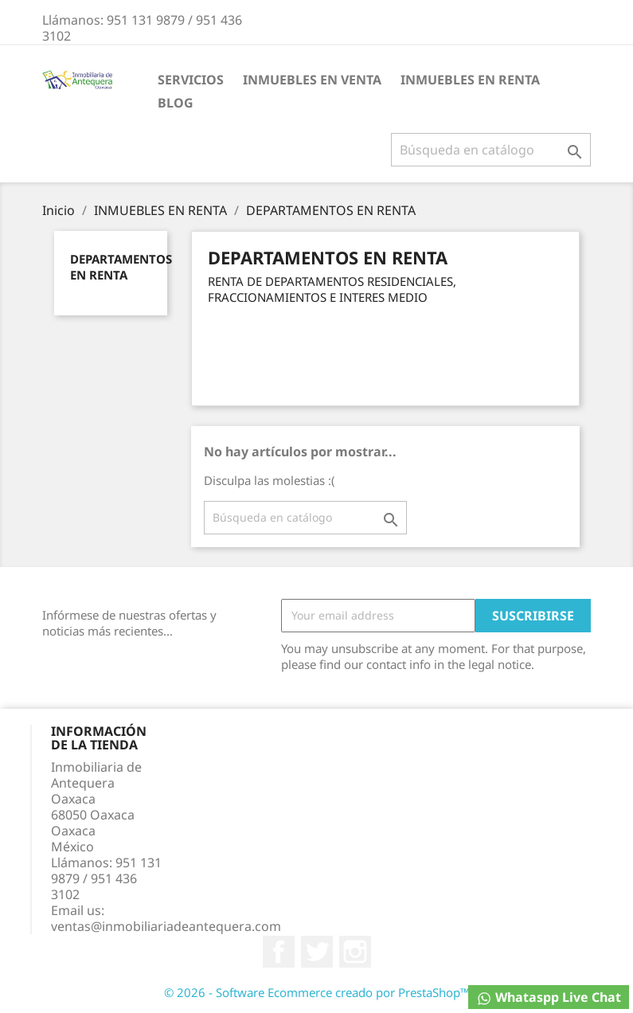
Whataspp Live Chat (548, 997)
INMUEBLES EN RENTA (470, 79)
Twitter (317, 952)
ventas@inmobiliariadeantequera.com (166, 926)
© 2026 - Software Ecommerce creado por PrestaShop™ (317, 992)
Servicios (191, 79)
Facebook (279, 952)
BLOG (175, 102)
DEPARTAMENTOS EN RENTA (121, 267)
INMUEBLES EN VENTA (312, 79)
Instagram (355, 952)
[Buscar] (491, 149)
